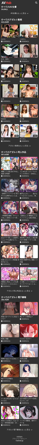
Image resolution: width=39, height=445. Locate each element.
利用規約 (19, 437)
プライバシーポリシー (19, 439)
